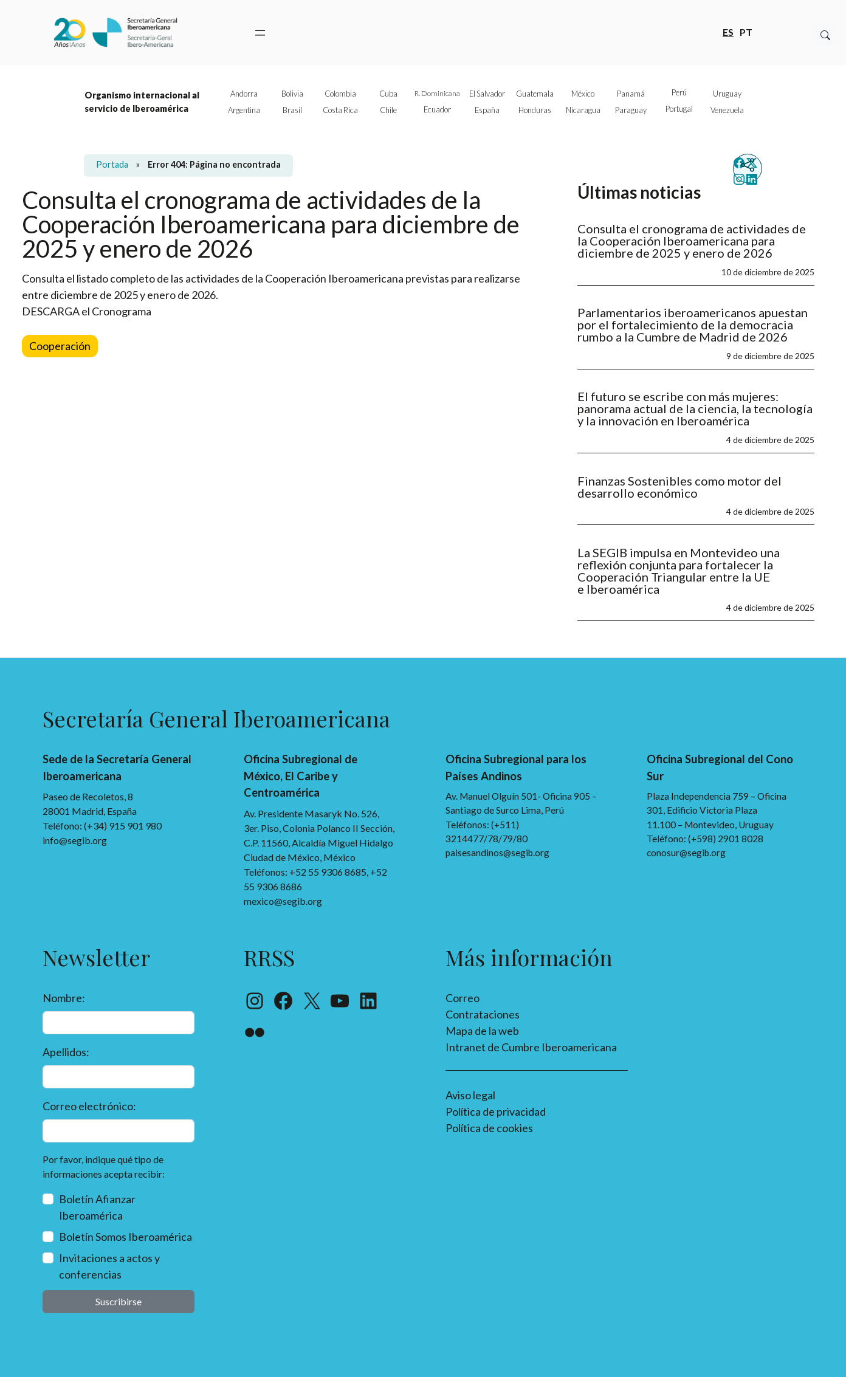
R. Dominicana (437, 93)
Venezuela (727, 110)
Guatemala (535, 93)
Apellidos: (66, 1052)
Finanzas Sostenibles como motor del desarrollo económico (679, 487)
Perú (679, 92)
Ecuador (437, 109)
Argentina (244, 110)
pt (746, 31)
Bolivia (292, 93)
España (487, 110)
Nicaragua (583, 110)
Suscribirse (118, 1301)
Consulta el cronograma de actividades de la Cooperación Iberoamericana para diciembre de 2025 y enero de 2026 (691, 240)
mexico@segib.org (283, 901)
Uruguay (727, 93)
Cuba (388, 93)
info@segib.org (75, 840)
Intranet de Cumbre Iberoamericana (531, 1047)
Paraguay (631, 110)
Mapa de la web (482, 1030)
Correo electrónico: (89, 1106)
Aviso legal (470, 1095)
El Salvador (487, 93)
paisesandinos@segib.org (497, 852)
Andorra (244, 93)
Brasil (292, 110)
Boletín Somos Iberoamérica (125, 1236)
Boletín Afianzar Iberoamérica (97, 1207)
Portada (112, 164)
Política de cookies (489, 1128)
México (582, 93)
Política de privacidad (495, 1111)
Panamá (631, 93)
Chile (388, 110)
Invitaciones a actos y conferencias (109, 1266)
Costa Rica (340, 110)
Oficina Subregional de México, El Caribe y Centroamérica (300, 775)
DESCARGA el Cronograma (86, 311)
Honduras (534, 110)
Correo (462, 997)
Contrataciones (482, 1014)
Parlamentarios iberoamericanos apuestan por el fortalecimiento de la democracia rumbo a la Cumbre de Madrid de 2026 (692, 324)
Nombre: (64, 997)
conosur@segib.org (686, 852)
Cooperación (60, 345)
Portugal (679, 109)
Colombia (340, 93)
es (728, 31)
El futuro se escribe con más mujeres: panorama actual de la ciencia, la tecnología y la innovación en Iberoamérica (695, 408)
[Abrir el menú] (260, 33)
